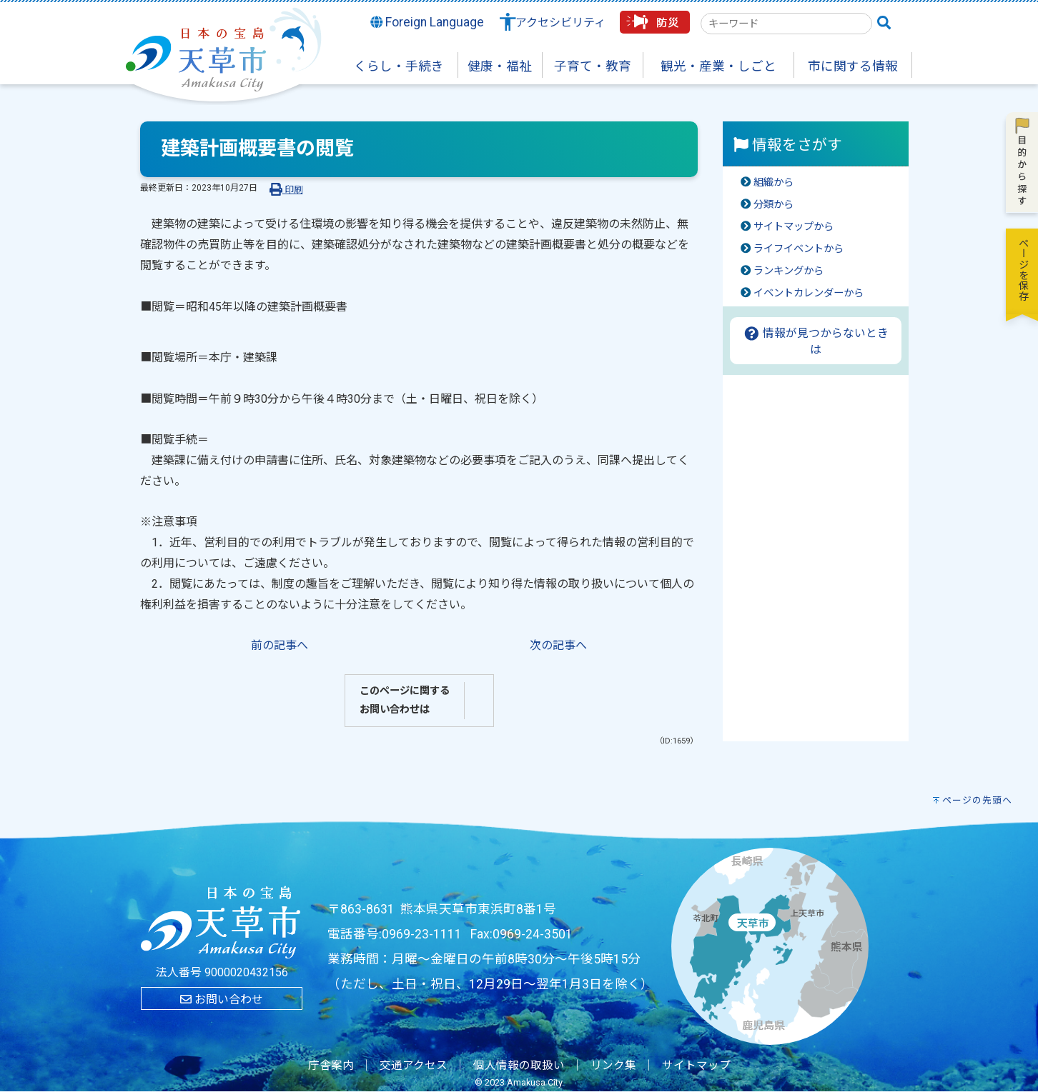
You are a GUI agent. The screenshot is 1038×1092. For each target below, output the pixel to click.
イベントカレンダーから (808, 293)
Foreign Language (427, 22)
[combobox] (786, 24)
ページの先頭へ (977, 800)
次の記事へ (558, 645)
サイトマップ (696, 1065)
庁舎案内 (331, 1065)
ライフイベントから (798, 249)
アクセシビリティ (560, 22)
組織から (773, 182)
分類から (773, 205)
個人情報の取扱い (519, 1065)
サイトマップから (793, 227)
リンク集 (613, 1065)
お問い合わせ (221, 999)
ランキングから (788, 271)
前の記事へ (279, 645)
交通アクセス (414, 1065)
